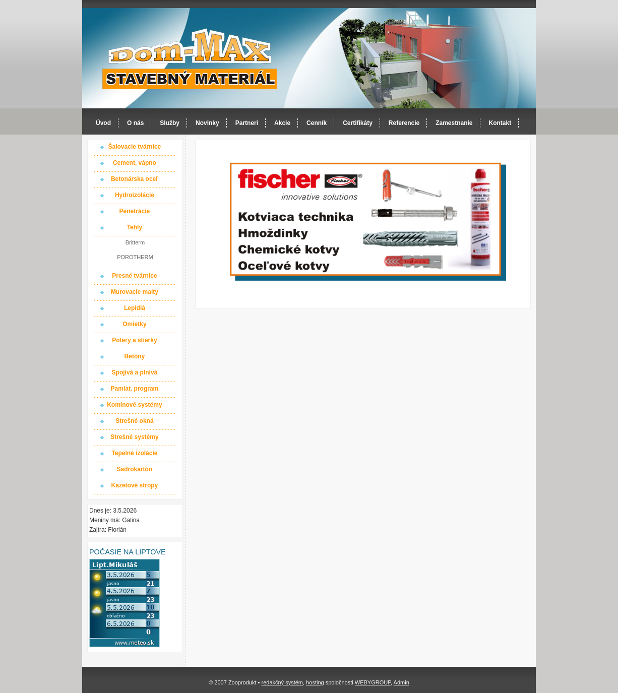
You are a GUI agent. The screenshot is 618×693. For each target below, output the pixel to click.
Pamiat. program (135, 388)
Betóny (135, 356)
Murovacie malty (134, 291)
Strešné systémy (134, 436)
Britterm (135, 242)
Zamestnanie (454, 123)
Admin (401, 682)
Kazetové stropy (134, 485)
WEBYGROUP (373, 682)
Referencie (404, 123)
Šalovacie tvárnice (134, 146)
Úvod (103, 123)
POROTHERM (135, 257)
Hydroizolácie (134, 195)
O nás (135, 123)
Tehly (134, 227)
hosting (315, 682)
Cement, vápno (134, 162)
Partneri (246, 123)
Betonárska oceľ (134, 178)
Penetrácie (134, 211)
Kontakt (500, 123)
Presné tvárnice (134, 275)
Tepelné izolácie (134, 453)
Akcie (282, 123)
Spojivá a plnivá (135, 372)
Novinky (207, 123)
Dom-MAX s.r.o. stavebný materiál (190, 59)
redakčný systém (282, 682)
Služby (169, 123)
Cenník (316, 123)
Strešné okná (134, 420)
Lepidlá (134, 307)
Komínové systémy (134, 404)
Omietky (134, 324)
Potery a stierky (134, 340)
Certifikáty (358, 123)
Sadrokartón (135, 469)
